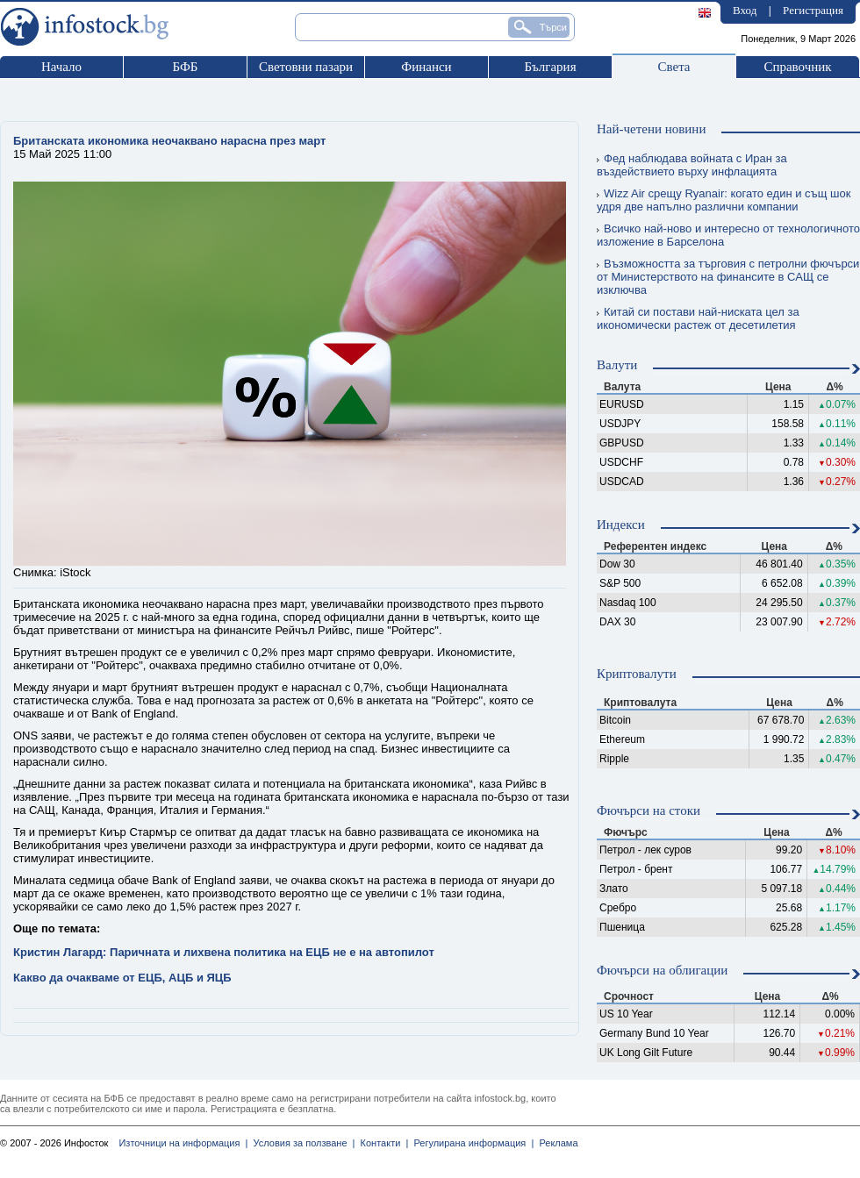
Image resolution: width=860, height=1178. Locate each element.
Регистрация (813, 10)
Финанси (426, 67)
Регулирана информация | (471, 1143)
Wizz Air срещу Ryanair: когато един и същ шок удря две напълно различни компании (723, 200)
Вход (744, 10)
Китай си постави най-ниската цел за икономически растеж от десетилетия (698, 318)
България (550, 67)
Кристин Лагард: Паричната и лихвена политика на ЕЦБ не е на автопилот (223, 952)
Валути (617, 365)
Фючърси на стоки (648, 810)
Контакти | (381, 1143)
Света (673, 67)
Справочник (797, 67)
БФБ (185, 67)
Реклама (555, 1143)
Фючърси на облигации (662, 970)
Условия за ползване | (301, 1143)
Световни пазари (306, 67)
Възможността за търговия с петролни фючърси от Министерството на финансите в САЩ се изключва (728, 276)
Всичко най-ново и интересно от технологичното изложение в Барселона (728, 235)
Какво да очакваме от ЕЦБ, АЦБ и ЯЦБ (122, 977)
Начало (61, 67)
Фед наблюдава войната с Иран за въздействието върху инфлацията (692, 165)
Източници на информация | (182, 1143)
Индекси (621, 525)
